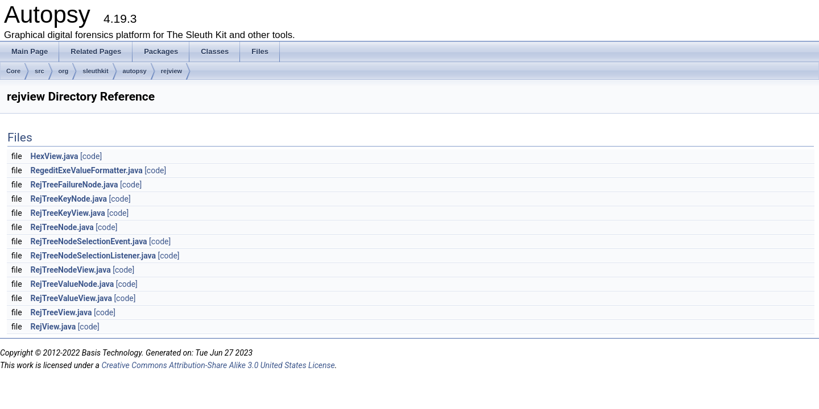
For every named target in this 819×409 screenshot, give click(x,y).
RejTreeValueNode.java (72, 284)
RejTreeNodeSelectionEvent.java (89, 241)
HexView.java (54, 156)
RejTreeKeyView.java (68, 213)
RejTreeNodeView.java (71, 269)
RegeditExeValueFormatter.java (87, 170)
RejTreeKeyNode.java (69, 198)
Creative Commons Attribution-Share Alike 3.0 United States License (217, 365)
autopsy (135, 71)
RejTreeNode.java (62, 227)
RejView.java (53, 326)
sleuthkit (95, 71)
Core (13, 71)
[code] (91, 156)
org (64, 71)
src (39, 71)
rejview (171, 71)
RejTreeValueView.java (71, 298)
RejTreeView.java (61, 312)
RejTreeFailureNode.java (74, 184)
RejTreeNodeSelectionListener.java (93, 255)
